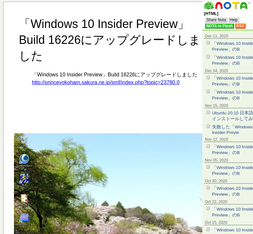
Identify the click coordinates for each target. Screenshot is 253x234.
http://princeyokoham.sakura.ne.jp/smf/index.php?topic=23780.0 (106, 82)
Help (234, 20)
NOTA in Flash (219, 26)
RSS (240, 26)
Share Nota (216, 20)
